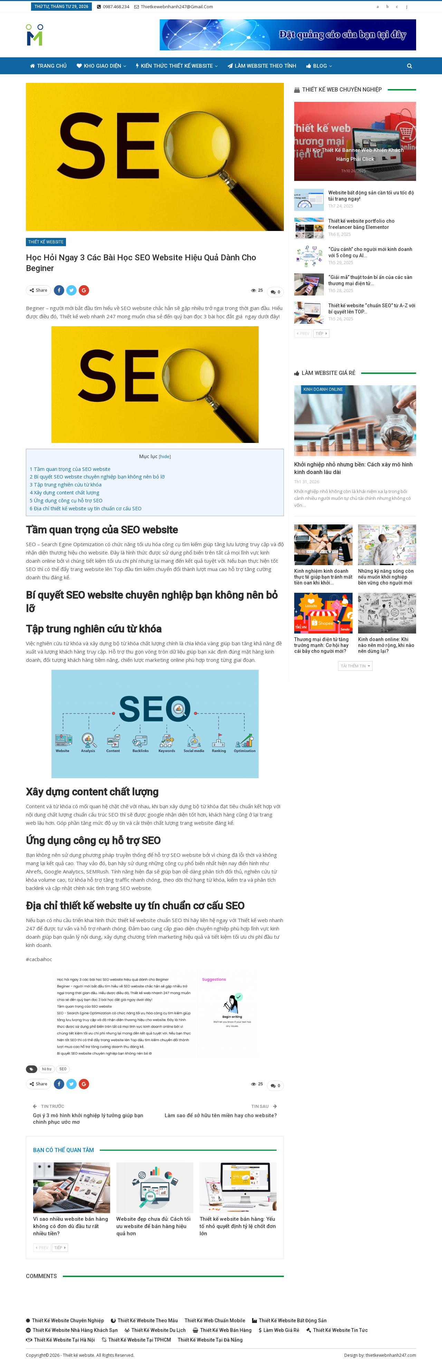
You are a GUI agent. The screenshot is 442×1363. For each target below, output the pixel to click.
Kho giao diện (99, 66)
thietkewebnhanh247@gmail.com (173, 6)
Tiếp (60, 1244)
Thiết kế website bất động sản (289, 1317)
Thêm (349, 66)
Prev (42, 1244)
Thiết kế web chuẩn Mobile (215, 1317)
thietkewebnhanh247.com (391, 1352)
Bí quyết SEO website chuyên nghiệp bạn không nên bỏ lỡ (97, 475)
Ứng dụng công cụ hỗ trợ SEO (66, 498)
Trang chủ (48, 66)
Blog (316, 66)
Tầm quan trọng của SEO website (70, 467)
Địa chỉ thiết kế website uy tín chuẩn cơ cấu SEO (86, 506)
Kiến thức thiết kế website (174, 66)
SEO (62, 1067)
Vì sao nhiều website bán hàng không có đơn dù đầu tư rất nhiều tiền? (70, 1223)
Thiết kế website (46, 242)
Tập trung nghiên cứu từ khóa (66, 483)
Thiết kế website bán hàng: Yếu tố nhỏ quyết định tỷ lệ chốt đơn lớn (238, 1223)
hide (165, 455)
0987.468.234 (113, 6)
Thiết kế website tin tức (337, 1327)
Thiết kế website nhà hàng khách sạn (72, 1327)
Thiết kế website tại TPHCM (136, 1337)
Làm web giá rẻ (279, 1327)
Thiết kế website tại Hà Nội (60, 1337)
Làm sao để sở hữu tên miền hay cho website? (221, 1112)
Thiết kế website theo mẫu (144, 1317)
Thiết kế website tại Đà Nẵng (210, 1337)
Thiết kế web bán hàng (222, 1327)
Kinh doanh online (323, 389)
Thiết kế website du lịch (155, 1327)
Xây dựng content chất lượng (64, 490)
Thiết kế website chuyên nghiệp (65, 1317)
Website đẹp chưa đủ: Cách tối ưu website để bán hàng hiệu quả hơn (153, 1223)
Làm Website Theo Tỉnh (262, 66)
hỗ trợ (46, 1067)
